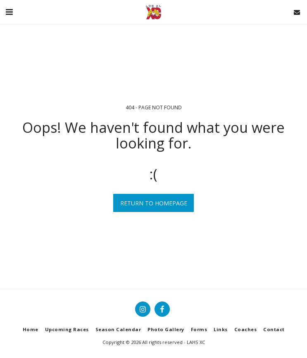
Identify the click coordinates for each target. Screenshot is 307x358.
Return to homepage (153, 203)
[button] (9, 11)
